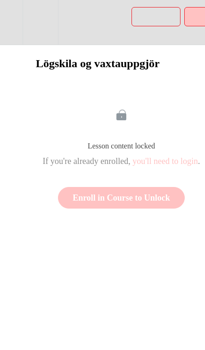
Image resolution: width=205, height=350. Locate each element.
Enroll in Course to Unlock (121, 197)
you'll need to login (165, 161)
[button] (11, 22)
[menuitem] (40, 22)
